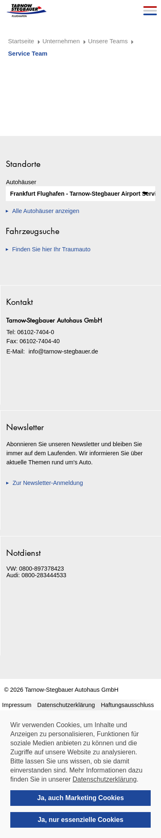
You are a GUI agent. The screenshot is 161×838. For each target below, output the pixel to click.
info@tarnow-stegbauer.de (63, 351)
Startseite (21, 40)
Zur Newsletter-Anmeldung (47, 483)
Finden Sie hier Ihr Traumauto (51, 249)
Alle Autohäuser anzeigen (45, 211)
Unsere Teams (108, 40)
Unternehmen (61, 40)
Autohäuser (21, 182)
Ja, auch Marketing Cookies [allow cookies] (80, 797)
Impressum (16, 705)
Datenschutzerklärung (66, 705)
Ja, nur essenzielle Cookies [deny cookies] (80, 819)
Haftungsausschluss (127, 705)
